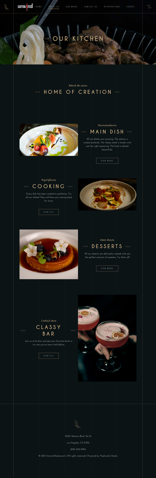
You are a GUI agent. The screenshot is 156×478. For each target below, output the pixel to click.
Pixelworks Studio (108, 456)
